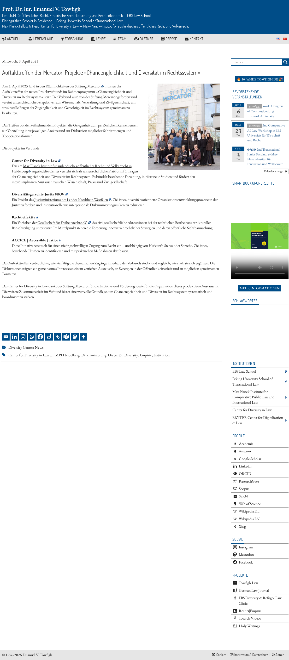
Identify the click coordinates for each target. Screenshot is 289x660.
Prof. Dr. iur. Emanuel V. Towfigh (41, 8)
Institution (161, 355)
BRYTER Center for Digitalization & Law (257, 420)
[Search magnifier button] (285, 62)
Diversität (115, 355)
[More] (83, 337)
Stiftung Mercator (88, 86)
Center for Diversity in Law (252, 409)
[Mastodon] (75, 337)
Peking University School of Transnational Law (252, 381)
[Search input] (258, 62)
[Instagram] (23, 337)
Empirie (146, 355)
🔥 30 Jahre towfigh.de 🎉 (260, 79)
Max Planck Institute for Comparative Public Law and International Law (253, 397)
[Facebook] (40, 337)
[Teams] (66, 337)
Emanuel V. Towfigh (37, 654)
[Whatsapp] (31, 337)
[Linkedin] (14, 337)
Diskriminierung (93, 355)
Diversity (131, 355)
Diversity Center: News (26, 347)
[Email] (6, 337)
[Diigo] (49, 337)
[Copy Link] (57, 337)
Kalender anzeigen (275, 171)
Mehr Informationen (260, 288)
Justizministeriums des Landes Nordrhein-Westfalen (71, 199)
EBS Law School (244, 371)
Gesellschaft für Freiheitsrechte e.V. (62, 222)
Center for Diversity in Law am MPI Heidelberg (44, 355)
